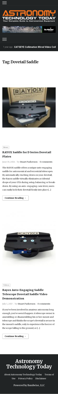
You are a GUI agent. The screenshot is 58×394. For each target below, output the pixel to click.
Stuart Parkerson (29, 162)
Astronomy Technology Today (29, 364)
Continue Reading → (15, 198)
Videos (6, 285)
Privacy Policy (25, 378)
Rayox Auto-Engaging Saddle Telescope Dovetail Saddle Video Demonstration (24, 294)
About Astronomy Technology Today (23, 374)
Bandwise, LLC (36, 385)
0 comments (46, 162)
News (5, 147)
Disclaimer (40, 378)
